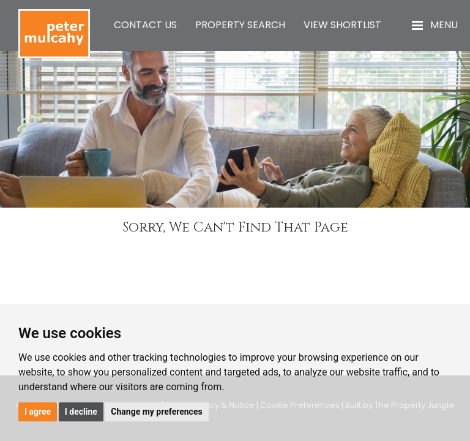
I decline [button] (81, 412)
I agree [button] (37, 412)
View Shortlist (342, 25)
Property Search (240, 25)
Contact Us (145, 25)
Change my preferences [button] (156, 412)
